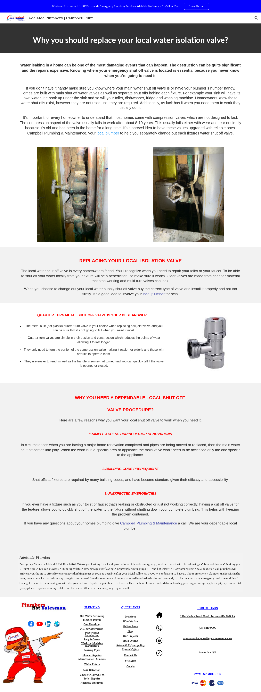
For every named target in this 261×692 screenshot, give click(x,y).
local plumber (108, 133)
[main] (130, 38)
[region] (130, 6)
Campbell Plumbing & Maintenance (148, 523)
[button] (256, 18)
